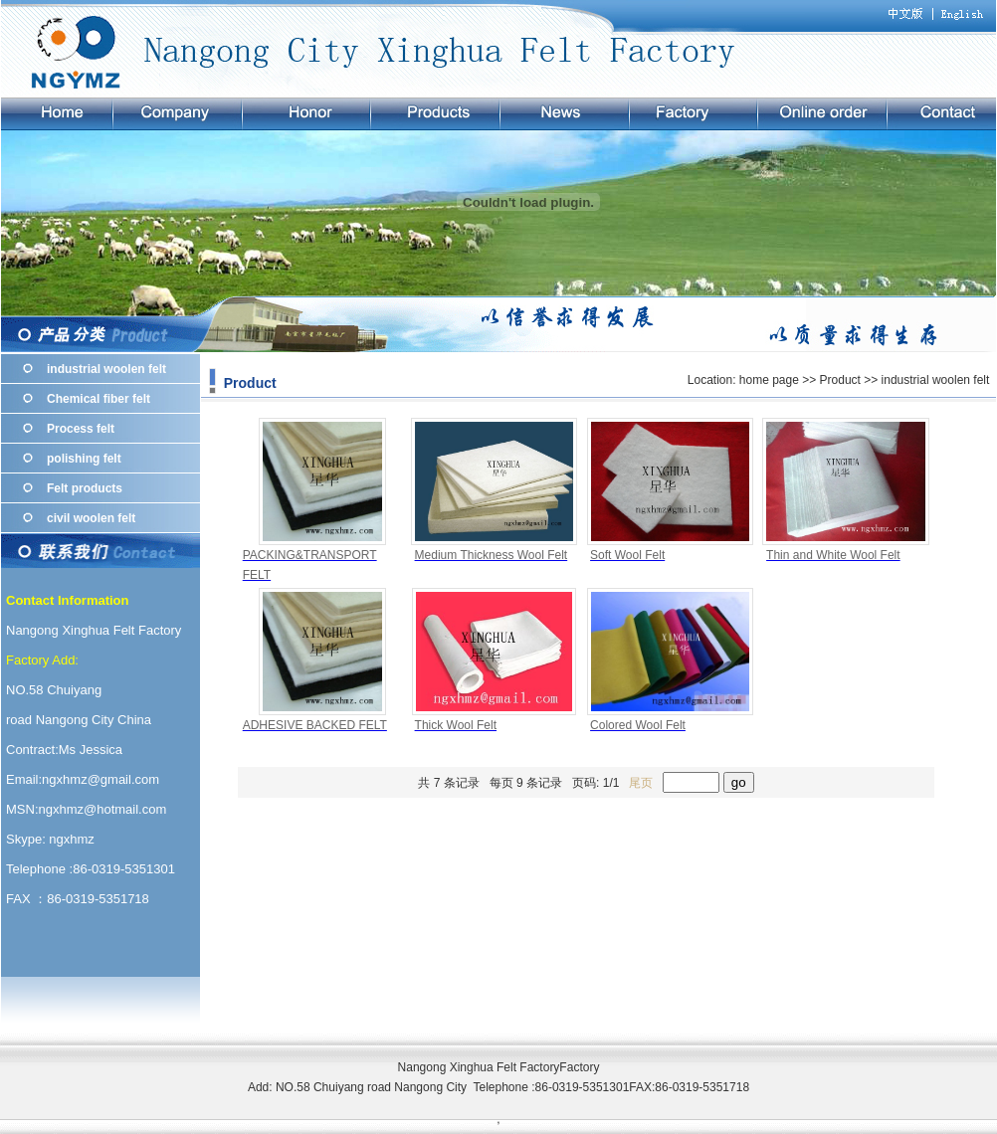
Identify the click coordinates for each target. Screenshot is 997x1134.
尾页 (641, 783)
